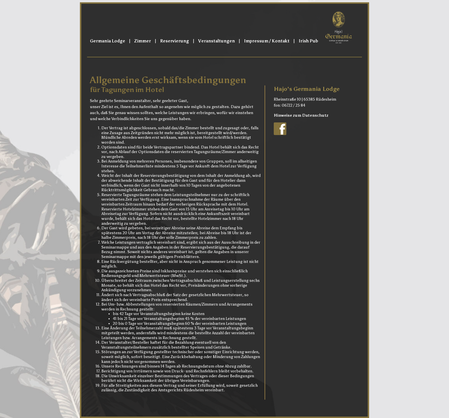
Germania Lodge (107, 41)
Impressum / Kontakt (267, 41)
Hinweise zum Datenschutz (301, 115)
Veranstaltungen (216, 41)
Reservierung (174, 41)
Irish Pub (308, 41)
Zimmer (142, 41)
